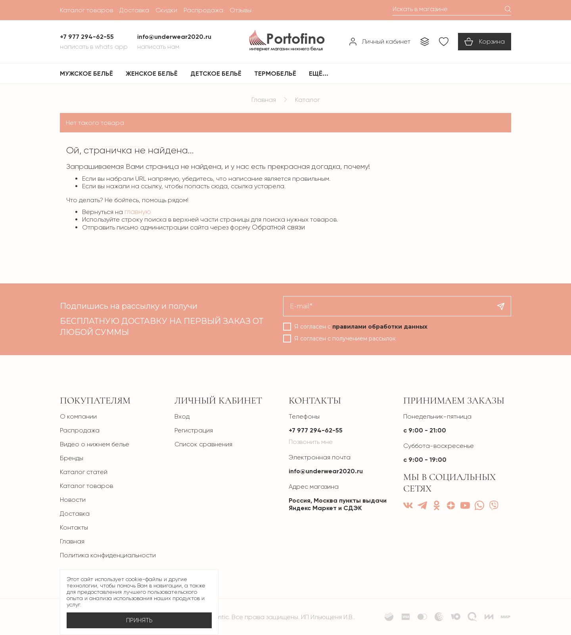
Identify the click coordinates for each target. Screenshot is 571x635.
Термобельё (275, 73)
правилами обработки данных (379, 326)
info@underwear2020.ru (326, 471)
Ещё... (318, 73)
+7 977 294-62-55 (316, 430)
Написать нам (158, 46)
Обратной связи (278, 227)
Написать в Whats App (94, 46)
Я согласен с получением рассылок (345, 338)
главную (138, 212)
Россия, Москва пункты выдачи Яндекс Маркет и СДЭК (338, 504)
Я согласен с (360, 326)
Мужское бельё (86, 73)
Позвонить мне (311, 442)
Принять (139, 620)
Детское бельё (215, 73)
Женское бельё (152, 73)
